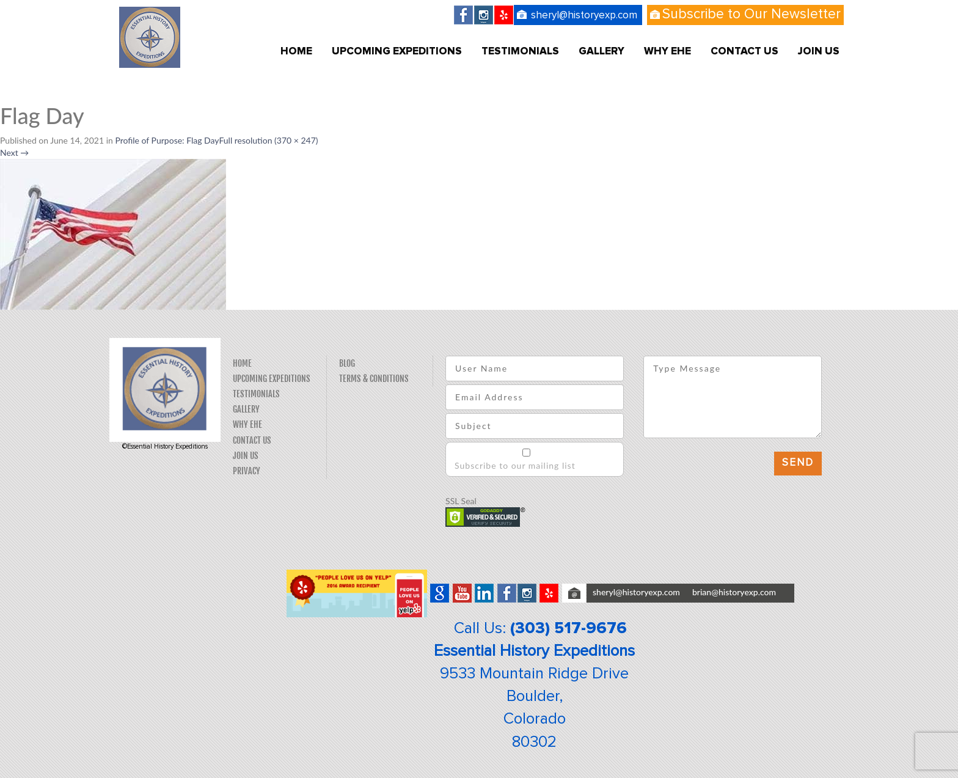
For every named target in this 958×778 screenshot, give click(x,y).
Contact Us (744, 51)
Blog (347, 363)
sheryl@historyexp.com (584, 15)
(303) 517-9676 (568, 628)
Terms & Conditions (374, 378)
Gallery (601, 51)
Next (14, 152)
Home (296, 51)
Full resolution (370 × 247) (268, 140)
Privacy (246, 471)
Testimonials (520, 51)
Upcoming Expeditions (397, 51)
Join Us (818, 51)
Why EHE (667, 51)
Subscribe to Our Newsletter (751, 14)
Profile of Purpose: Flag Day (167, 140)
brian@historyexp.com (734, 592)
